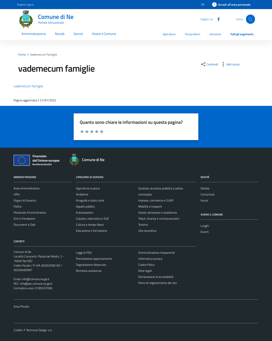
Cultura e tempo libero (90, 224)
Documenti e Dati (24, 224)
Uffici (17, 194)
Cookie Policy (146, 264)
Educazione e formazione (91, 230)
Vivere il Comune (104, 33)
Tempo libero (192, 34)
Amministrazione (34, 33)
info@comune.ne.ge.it (35, 279)
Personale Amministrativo (30, 212)
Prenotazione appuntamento (94, 258)
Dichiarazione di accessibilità (155, 276)
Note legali (145, 270)
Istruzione (215, 34)
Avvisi (204, 200)
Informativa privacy (150, 258)
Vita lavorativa (147, 230)
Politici (18, 206)
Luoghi (205, 225)
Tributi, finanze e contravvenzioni (158, 218)
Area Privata (21, 306)
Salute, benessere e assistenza (157, 212)
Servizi (78, 33)
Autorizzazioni (84, 212)
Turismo (143, 224)
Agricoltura (169, 34)
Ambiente (82, 194)
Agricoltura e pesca (88, 188)
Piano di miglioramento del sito (157, 283)
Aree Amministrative (26, 188)
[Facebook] (217, 19)
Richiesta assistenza (88, 270)
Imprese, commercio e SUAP (155, 200)
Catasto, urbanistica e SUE (92, 218)
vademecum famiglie (28, 86)
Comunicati (208, 194)
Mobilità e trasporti (150, 206)
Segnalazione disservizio (91, 264)
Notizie (205, 188)
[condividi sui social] (209, 64)
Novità (59, 33)
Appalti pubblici (85, 206)
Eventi (205, 231)
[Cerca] (250, 19)
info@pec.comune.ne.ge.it (36, 283)
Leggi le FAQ (84, 252)
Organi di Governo (25, 200)
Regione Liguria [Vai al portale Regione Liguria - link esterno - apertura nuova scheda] (25, 4)
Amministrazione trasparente (156, 252)
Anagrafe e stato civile (90, 200)
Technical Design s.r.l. (39, 330)
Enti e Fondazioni (24, 218)
